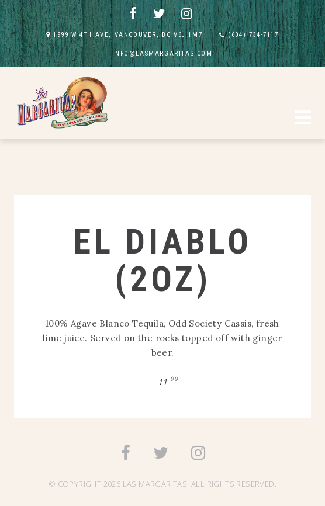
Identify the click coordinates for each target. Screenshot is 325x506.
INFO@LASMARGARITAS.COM (162, 53)
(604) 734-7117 (253, 35)
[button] (303, 119)
